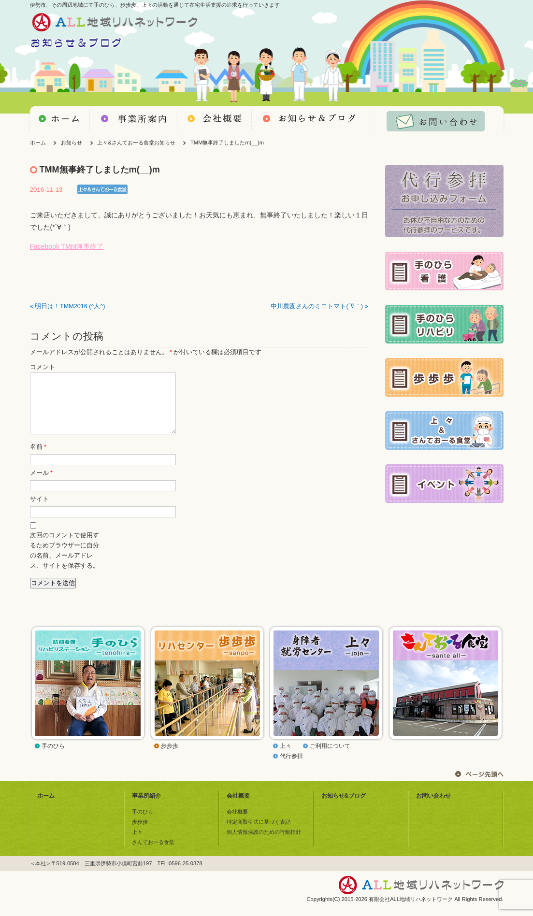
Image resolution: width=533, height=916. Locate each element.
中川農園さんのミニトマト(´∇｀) (317, 306)
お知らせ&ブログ (343, 807)
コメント (42, 367)
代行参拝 (291, 767)
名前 (38, 458)
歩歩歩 (169, 757)
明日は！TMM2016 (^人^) (70, 306)
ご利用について (330, 757)
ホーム (38, 142)
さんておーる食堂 (153, 854)
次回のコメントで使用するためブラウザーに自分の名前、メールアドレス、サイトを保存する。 (64, 562)
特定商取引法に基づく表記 (258, 833)
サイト (39, 510)
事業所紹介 (146, 807)
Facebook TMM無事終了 (67, 246)
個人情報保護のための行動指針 (264, 843)
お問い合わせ (433, 807)
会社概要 (238, 807)
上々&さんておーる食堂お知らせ (136, 142)
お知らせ (71, 142)
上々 (285, 757)
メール (41, 484)
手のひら (53, 757)
